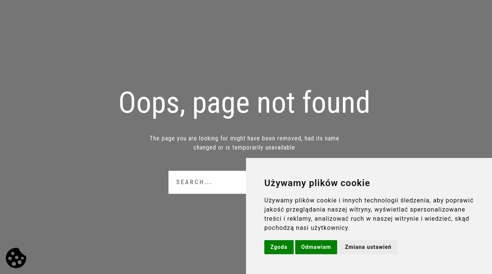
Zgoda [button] (279, 247)
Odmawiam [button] (316, 247)
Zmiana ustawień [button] (368, 247)
